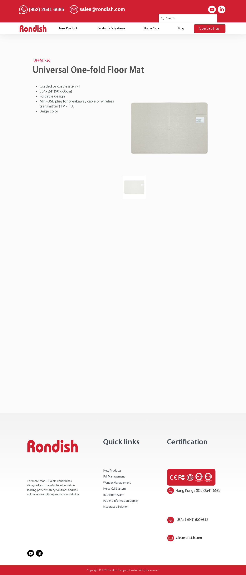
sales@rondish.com (102, 9)
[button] (111, 28)
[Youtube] (212, 9)
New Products (112, 470)
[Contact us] (209, 28)
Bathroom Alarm (113, 495)
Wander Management (117, 482)
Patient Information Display (121, 500)
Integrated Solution (115, 506)
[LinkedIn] (221, 9)
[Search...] (187, 18)
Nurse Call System (114, 488)
